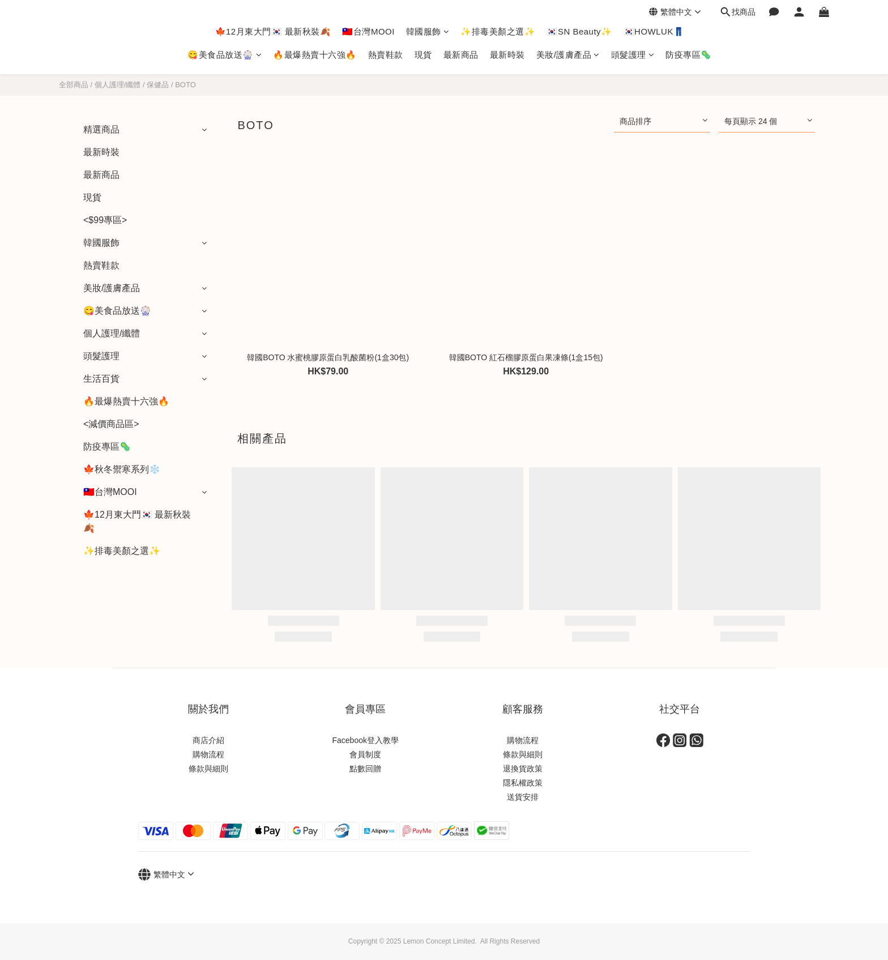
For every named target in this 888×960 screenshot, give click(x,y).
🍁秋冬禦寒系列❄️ (121, 469)
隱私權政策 (523, 782)
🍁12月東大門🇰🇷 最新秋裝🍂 (273, 31)
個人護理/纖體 (118, 84)
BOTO (185, 84)
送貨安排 (523, 796)
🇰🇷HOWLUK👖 (654, 31)
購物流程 (208, 754)
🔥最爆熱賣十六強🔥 (315, 54)
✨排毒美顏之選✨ (497, 31)
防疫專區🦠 (688, 54)
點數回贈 (365, 768)
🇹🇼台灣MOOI (368, 31)
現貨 (423, 54)
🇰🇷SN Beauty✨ (579, 31)
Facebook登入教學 (365, 740)
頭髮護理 (633, 54)
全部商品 (73, 84)
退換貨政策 (523, 768)
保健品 (158, 84)
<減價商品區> (111, 424)
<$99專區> (105, 220)
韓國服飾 (428, 31)
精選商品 (101, 129)
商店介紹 (208, 740)
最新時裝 (507, 54)
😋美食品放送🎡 (224, 54)
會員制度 (365, 754)
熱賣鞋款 (385, 54)
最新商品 (461, 54)
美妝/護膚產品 (568, 54)
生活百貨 (101, 378)
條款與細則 (208, 768)
